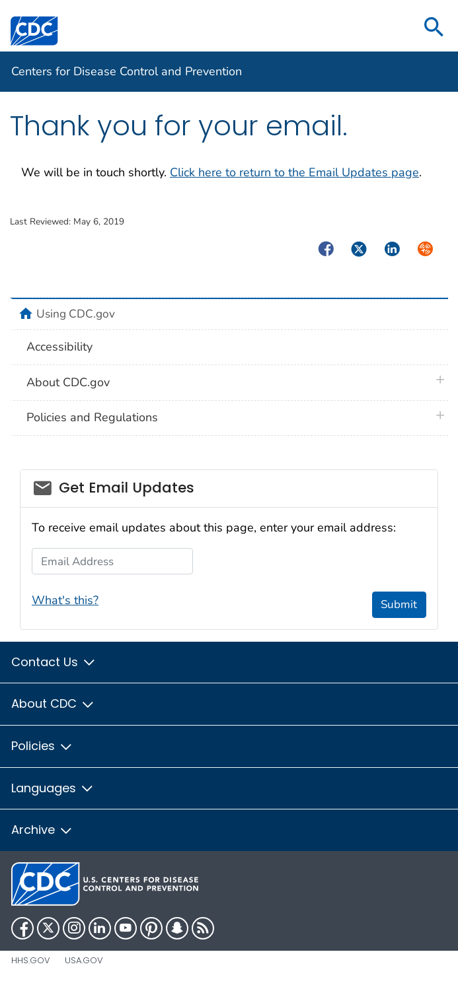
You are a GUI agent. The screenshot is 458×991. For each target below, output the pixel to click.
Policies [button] (42, 745)
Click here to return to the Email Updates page (294, 172)
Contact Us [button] (53, 662)
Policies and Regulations (92, 417)
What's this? (65, 600)
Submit (399, 604)
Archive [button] (42, 829)
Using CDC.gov (75, 314)
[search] (434, 28)
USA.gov (84, 960)
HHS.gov (30, 960)
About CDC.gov (68, 382)
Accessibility (59, 347)
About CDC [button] (53, 703)
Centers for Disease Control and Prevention (126, 71)
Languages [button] (53, 788)
